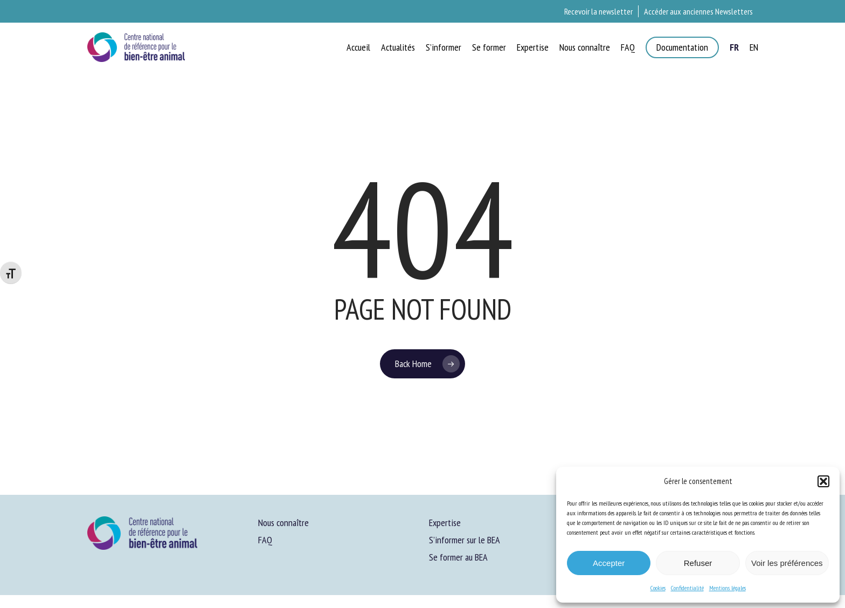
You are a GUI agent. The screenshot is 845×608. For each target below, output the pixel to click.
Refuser (698, 563)
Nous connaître (283, 522)
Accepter (609, 563)
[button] (823, 481)
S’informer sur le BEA (464, 540)
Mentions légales (727, 588)
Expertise (445, 522)
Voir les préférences (787, 563)
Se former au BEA (458, 557)
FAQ (265, 540)
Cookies (658, 588)
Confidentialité (687, 588)
